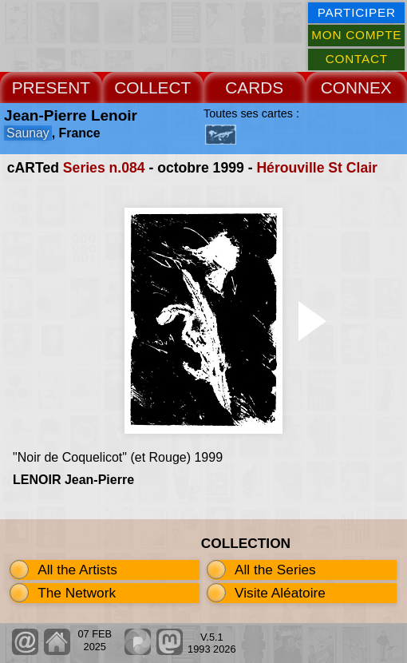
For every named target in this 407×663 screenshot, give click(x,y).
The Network (77, 593)
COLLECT (152, 87)
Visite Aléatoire (280, 593)
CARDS (254, 87)
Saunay (27, 133)
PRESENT (51, 87)
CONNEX (356, 87)
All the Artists (77, 570)
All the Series (275, 570)
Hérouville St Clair (316, 168)
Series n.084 (104, 168)
